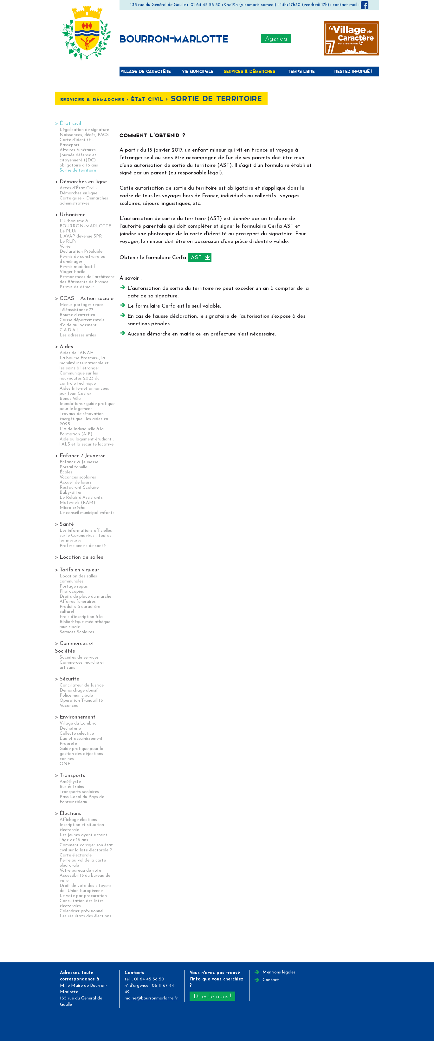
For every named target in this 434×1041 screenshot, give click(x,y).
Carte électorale (76, 855)
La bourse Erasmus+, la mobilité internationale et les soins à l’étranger (84, 363)
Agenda (276, 39)
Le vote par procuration (83, 896)
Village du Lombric (78, 723)
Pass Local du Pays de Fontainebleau (82, 799)
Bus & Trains (72, 786)
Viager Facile (72, 272)
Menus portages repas (82, 305)
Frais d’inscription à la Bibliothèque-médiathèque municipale (85, 622)
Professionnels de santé (83, 545)
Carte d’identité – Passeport (77, 142)
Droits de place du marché (85, 596)
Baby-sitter (71, 492)
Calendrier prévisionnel (81, 911)
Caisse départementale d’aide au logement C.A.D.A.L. (82, 325)
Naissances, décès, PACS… (86, 135)
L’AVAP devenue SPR (81, 236)
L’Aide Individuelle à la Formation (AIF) (82, 432)
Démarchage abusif (79, 690)
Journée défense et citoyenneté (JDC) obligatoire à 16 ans (79, 160)
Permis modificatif (77, 266)
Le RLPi (68, 241)
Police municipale (76, 695)
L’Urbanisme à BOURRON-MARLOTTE (85, 224)
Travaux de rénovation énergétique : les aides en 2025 (84, 419)
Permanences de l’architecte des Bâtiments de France (87, 279)
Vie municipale (197, 71)
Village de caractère (145, 71)
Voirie (65, 246)
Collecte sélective (77, 733)
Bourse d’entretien (77, 315)
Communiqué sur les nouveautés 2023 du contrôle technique (80, 378)
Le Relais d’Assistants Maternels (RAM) (81, 500)
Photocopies (72, 591)
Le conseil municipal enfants (87, 513)
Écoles (66, 472)
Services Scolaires (77, 632)
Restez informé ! (353, 71)
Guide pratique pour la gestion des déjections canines (81, 753)
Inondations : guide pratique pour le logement (87, 406)
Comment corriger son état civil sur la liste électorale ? (86, 848)
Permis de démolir (77, 287)
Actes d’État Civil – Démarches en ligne (79, 191)
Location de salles (81, 557)
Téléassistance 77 (77, 310)
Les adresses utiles (78, 335)
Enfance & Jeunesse (79, 462)
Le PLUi (68, 231)
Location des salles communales (78, 579)
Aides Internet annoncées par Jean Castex (84, 391)
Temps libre (301, 71)
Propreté (68, 743)
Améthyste (70, 781)
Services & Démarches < (95, 99)
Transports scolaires (79, 792)
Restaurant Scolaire (79, 487)
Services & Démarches (249, 71)
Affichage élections (78, 819)
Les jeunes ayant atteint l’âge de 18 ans (83, 838)
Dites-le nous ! (212, 996)
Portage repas (74, 586)
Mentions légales (278, 972)
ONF (65, 764)
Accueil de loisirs (76, 482)
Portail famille (73, 467)
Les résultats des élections (85, 916)
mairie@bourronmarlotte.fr (151, 998)
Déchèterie (70, 728)
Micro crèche (72, 507)
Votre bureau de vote (80, 870)
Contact (270, 980)
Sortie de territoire (78, 170)
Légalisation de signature (84, 129)
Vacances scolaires (78, 477)
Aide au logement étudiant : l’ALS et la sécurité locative (87, 442)
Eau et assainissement (81, 738)
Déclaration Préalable (81, 251)
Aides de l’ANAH (77, 353)
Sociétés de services (79, 657)
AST (196, 257)
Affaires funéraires (78, 150)
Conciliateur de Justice (82, 685)
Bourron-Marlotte (174, 38)
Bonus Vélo (70, 398)
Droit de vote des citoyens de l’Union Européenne (86, 888)
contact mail (345, 5)
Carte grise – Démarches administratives (84, 201)
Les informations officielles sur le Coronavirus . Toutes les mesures (86, 535)
